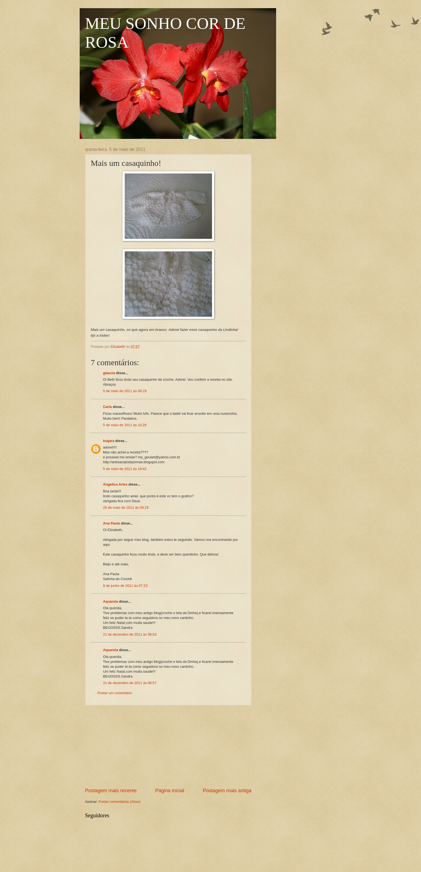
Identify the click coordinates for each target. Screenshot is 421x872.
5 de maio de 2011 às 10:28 (125, 425)
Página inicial (169, 790)
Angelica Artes (115, 484)
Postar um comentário (115, 693)
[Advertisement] (168, 746)
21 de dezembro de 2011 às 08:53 (130, 634)
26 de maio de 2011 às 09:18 (126, 507)
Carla (107, 407)
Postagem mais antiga (227, 790)
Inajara (109, 441)
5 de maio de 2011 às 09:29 (125, 391)
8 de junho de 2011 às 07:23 (125, 586)
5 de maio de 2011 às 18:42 (125, 469)
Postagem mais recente (111, 790)
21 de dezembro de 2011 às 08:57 (130, 683)
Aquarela (110, 601)
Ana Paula (111, 523)
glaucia (109, 373)
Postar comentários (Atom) (120, 802)
